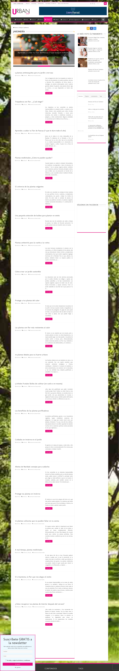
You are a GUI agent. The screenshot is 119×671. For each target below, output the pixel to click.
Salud (32, 19)
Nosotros (28, 3)
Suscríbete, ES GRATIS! (50, 3)
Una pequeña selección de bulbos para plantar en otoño (37, 215)
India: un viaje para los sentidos (96, 109)
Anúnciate (33, 3)
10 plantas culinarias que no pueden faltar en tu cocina (37, 521)
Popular (87, 96)
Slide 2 (31, 66)
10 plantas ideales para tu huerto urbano (31, 355)
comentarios (94, 96)
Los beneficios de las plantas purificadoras (32, 411)
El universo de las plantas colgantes (29, 186)
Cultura (63, 19)
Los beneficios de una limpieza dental (96, 136)
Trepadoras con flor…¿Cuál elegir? (29, 102)
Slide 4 (56, 66)
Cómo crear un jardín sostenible (28, 271)
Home (15, 27)
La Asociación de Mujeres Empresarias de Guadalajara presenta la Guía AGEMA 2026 (96, 127)
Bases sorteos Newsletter (63, 3)
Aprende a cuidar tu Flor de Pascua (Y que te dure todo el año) (41, 53)
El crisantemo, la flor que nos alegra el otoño (33, 577)
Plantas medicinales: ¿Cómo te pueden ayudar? (33, 158)
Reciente (81, 96)
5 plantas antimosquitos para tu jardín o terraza (34, 73)
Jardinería (25, 75)
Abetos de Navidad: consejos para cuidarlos (32, 467)
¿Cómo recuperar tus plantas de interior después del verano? (39, 604)
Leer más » (48, 93)
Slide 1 (19, 66)
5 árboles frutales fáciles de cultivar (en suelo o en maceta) (38, 383)
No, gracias (17, 667)
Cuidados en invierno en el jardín (28, 439)
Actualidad (18, 19)
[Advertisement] (44, 643)
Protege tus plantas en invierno (27, 494)
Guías (94, 19)
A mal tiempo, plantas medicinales (28, 550)
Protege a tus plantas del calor (27, 300)
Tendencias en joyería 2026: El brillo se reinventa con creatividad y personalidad (96, 60)
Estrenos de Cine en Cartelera (95, 69)
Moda (26, 19)
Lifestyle (47, 19)
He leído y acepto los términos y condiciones (18, 660)
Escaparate (85, 19)
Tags (101, 96)
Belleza (40, 19)
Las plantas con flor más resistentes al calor (32, 327)
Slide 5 (68, 66)
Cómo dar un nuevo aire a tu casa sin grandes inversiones (95, 117)
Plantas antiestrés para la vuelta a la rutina (32, 243)
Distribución (41, 3)
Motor (56, 19)
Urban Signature (74, 19)
